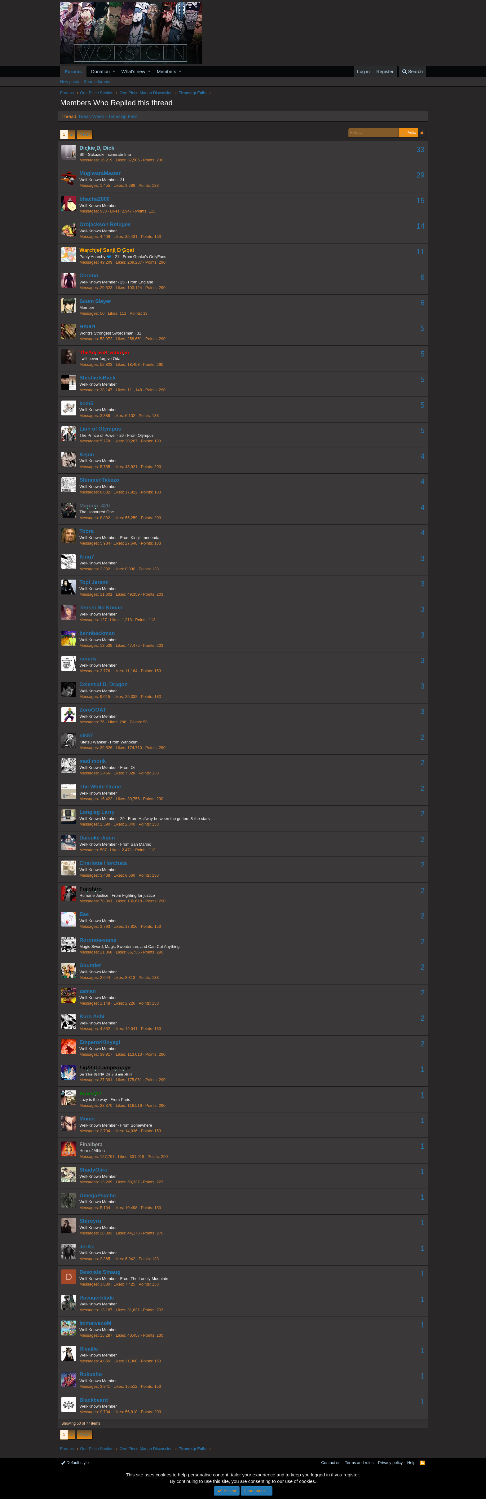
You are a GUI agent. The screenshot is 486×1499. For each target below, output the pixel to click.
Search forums (97, 81)
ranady (90, 659)
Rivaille (91, 1349)
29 (418, 175)
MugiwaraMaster (102, 173)
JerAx (89, 1247)
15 (418, 200)
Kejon (89, 455)
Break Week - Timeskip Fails (110, 116)
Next (84, 134)
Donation (100, 71)
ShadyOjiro (96, 1170)
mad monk (95, 761)
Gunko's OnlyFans (152, 256)
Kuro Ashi (94, 1016)
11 (418, 252)
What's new (133, 71)
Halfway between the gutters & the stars (176, 818)
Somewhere (143, 1125)
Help (411, 1462)
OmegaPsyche (100, 1196)
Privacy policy (390, 1462)
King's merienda (147, 537)
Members (166, 71)
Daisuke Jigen (99, 838)
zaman (90, 991)
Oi (135, 767)
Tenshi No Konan (103, 608)
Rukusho (93, 1374)
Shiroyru (92, 1221)
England (148, 282)
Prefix (408, 132)
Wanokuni (131, 742)
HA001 (90, 327)
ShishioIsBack (99, 378)
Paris (127, 1099)
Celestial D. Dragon (106, 684)
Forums (73, 71)
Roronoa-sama (100, 940)
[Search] (412, 71)
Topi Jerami (96, 582)
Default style (75, 1462)
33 (418, 149)
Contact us (330, 1462)
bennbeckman (99, 633)
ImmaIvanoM (97, 1323)
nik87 (88, 736)
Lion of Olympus (102, 429)
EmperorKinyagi (102, 1042)
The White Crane (102, 787)
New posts (69, 81)
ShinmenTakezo (101, 480)
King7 (89, 557)
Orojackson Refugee (107, 224)
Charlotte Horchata (105, 863)
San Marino (143, 844)
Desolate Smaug (102, 1272)
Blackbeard (96, 1400)
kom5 (88, 403)
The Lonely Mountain (151, 1278)
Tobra (89, 531)
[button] (114, 71)
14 (418, 226)
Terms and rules (359, 1462)
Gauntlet (92, 965)
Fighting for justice (140, 895)
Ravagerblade (99, 1298)
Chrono (91, 275)
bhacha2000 (97, 199)
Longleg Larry (99, 812)
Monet (89, 1119)
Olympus (148, 435)
